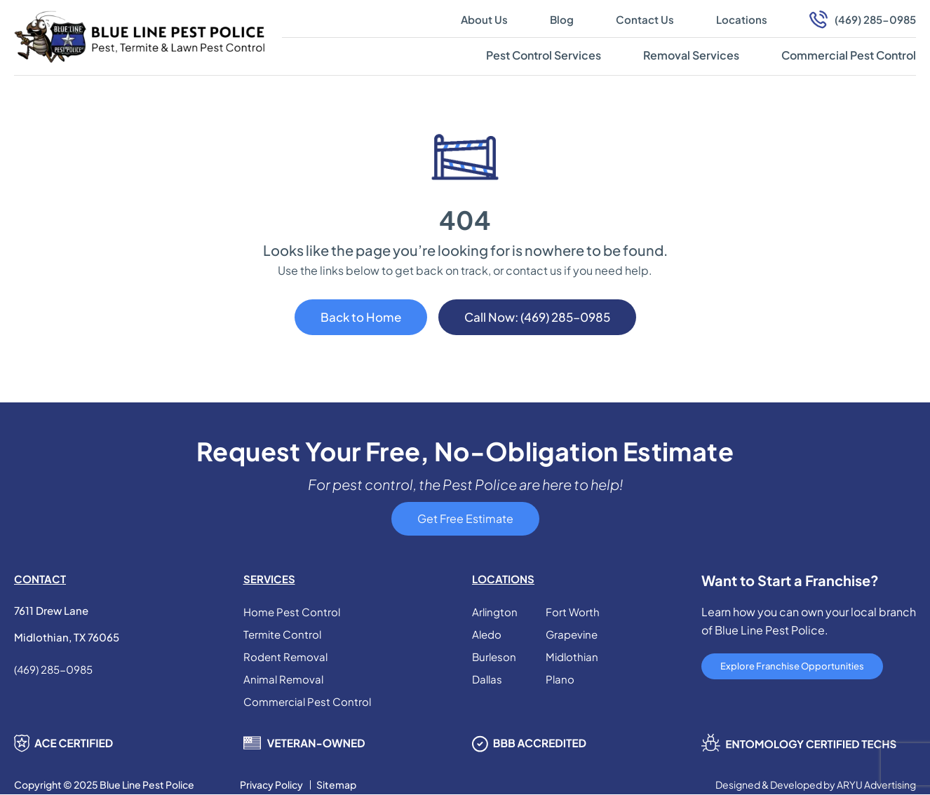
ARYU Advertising (876, 785)
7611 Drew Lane (51, 610)
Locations (741, 19)
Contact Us (645, 19)
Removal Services (691, 55)
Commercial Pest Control (848, 55)
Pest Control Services (543, 55)
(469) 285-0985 (875, 19)
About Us (484, 19)
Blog (562, 19)
